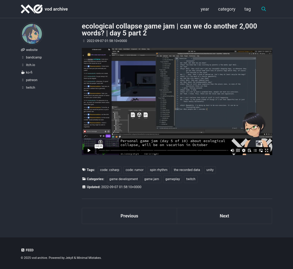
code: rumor (134, 170)
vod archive (56, 9)
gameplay (172, 179)
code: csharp (109, 170)
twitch (190, 179)
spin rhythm (158, 170)
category (226, 9)
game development (123, 179)
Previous (129, 215)
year (205, 9)
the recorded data (187, 170)
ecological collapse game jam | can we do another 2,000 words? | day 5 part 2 (169, 29)
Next (224, 215)
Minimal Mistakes (89, 258)
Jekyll (69, 258)
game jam (151, 179)
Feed (27, 250)
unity (209, 170)
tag (247, 9)
